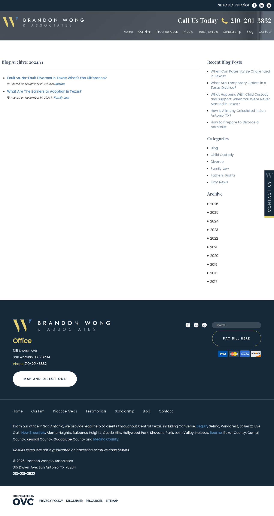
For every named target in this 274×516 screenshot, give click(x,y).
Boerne (216, 432)
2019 (212, 264)
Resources (94, 501)
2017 (212, 282)
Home (128, 32)
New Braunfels (33, 432)
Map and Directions (45, 379)
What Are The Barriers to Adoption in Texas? (44, 91)
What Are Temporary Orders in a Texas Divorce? (238, 85)
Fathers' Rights (223, 175)
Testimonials (208, 32)
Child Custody (222, 154)
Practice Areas (167, 32)
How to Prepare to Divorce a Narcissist (235, 124)
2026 (212, 204)
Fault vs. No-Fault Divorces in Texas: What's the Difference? (57, 78)
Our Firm (144, 32)
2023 (212, 230)
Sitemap (112, 501)
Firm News (219, 182)
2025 (212, 212)
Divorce (59, 84)
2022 (212, 238)
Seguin (202, 426)
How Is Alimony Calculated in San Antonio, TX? (238, 113)
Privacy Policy (51, 501)
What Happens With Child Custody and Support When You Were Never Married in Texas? (240, 99)
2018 (212, 273)
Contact (265, 32)
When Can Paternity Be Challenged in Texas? (240, 74)
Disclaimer (74, 501)
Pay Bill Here (236, 338)
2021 (212, 247)
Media (188, 32)
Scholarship (232, 32)
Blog (250, 32)
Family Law (61, 98)
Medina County (105, 439)
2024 (213, 221)
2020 (212, 256)
